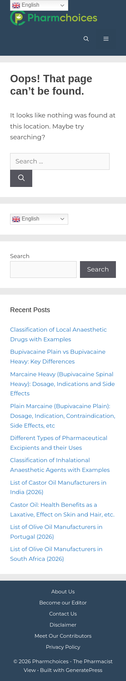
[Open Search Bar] (86, 39)
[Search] (21, 178)
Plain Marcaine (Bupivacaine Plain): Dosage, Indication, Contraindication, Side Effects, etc (62, 416)
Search (20, 256)
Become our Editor (63, 602)
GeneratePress (84, 670)
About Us (63, 591)
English (25, 219)
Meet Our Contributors (63, 636)
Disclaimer (63, 625)
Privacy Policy (63, 647)
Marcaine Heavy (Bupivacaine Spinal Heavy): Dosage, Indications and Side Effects (62, 384)
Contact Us (63, 614)
